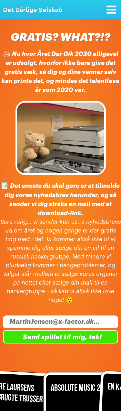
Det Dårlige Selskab (32, 9)
